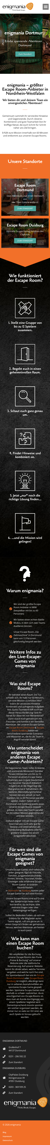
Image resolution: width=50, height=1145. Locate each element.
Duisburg (26, 890)
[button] (46, 7)
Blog (4, 1132)
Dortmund (13, 890)
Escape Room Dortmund (21, 727)
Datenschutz (8, 1140)
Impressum (7, 1136)
